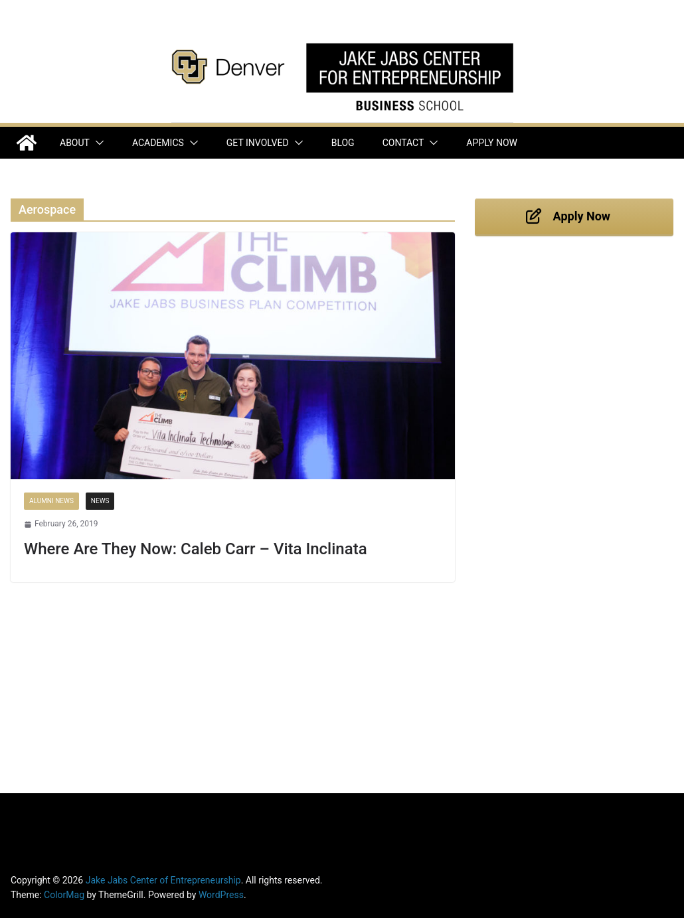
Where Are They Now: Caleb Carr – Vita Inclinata (195, 549)
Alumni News (51, 500)
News (100, 500)
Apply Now (491, 142)
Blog (343, 142)
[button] (97, 142)
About (75, 142)
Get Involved (257, 142)
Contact (403, 142)
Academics (158, 142)
